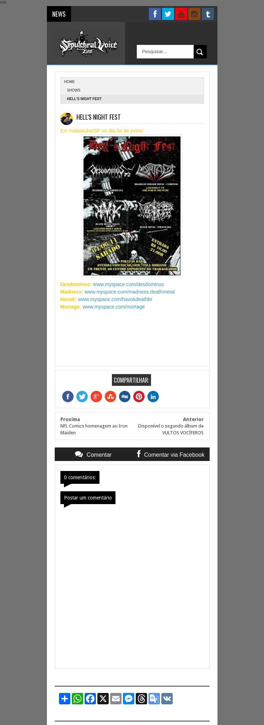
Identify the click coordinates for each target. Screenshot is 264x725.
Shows (74, 90)
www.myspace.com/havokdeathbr (115, 299)
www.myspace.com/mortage (114, 307)
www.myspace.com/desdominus (128, 284)
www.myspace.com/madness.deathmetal (130, 292)
